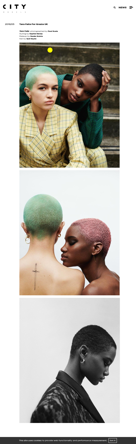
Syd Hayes (31, 39)
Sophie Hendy (36, 34)
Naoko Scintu (36, 36)
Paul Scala (53, 31)
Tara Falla (24, 31)
